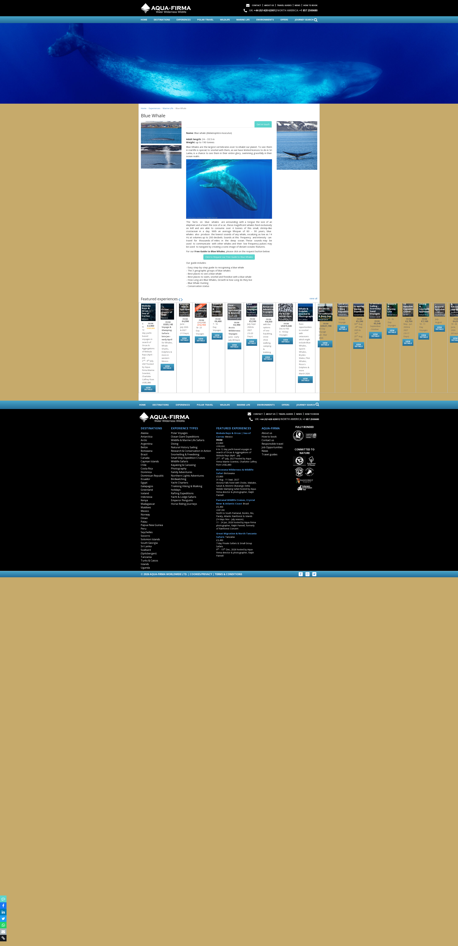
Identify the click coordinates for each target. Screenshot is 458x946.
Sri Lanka (146, 546)
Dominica (146, 472)
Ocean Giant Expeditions (185, 436)
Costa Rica (147, 468)
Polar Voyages (179, 433)
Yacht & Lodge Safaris (183, 497)
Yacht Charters (179, 482)
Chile (143, 465)
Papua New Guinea (152, 525)
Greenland (147, 489)
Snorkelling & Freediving (185, 454)
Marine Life (168, 108)
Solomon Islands (150, 539)
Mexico (145, 511)
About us (267, 433)
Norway (145, 514)
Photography (178, 468)
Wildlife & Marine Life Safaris (187, 440)
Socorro (145, 535)
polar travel (205, 19)
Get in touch (263, 124)
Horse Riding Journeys (184, 504)
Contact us (268, 440)
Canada (145, 458)
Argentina (146, 443)
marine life (243, 19)
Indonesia (146, 497)
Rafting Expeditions (182, 493)
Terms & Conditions (228, 574)
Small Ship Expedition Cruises (188, 458)
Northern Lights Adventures (187, 475)
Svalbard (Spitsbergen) (149, 551)
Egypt (144, 482)
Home (143, 108)
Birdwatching (178, 479)
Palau (144, 521)
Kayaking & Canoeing (183, 465)
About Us (269, 5)
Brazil (144, 454)
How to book (310, 5)
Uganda (145, 567)
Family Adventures (181, 472)
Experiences (154, 108)
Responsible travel (272, 443)
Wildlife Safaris (179, 461)
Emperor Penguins (182, 500)
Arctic (144, 440)
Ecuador (145, 479)
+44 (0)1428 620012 (265, 10)
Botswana (146, 451)
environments (265, 19)
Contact (256, 5)
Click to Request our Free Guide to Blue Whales (229, 256)
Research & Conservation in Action (191, 451)
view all (313, 298)
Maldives (146, 507)
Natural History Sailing (184, 447)
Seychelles (147, 532)
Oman (144, 518)
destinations (162, 19)
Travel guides (269, 454)
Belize (144, 447)
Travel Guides (284, 5)
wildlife (225, 19)
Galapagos (147, 486)
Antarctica (146, 436)
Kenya (144, 500)
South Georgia (149, 543)
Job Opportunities (272, 447)
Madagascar (148, 504)
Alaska (144, 433)
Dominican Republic (152, 475)
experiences (184, 19)
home (144, 19)
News (297, 5)
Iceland (145, 493)
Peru (143, 528)
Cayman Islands (150, 461)
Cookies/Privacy (201, 574)
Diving (174, 443)
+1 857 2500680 (308, 10)
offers (284, 19)
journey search (306, 20)
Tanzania (146, 557)
